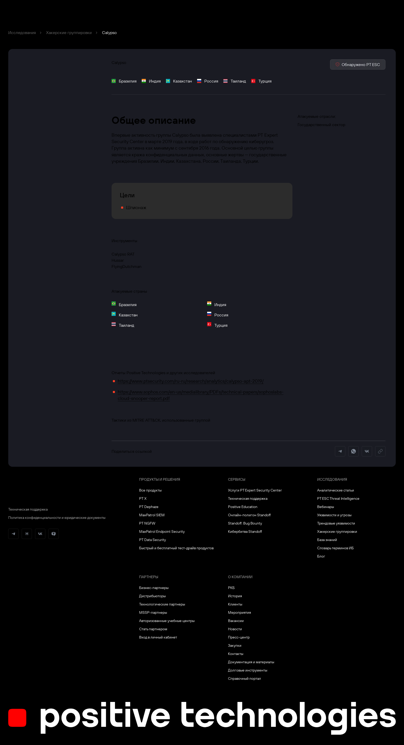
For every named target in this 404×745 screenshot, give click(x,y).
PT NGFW (147, 523)
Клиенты (235, 604)
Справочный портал (244, 678)
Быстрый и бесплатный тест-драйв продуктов (176, 548)
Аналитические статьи (335, 490)
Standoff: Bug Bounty (245, 523)
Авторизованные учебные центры (167, 620)
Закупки (234, 645)
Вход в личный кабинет (158, 637)
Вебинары (325, 506)
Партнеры (148, 577)
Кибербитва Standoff (245, 531)
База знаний (327, 539)
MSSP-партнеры (153, 612)
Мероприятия (239, 612)
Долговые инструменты (247, 670)
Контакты (235, 653)
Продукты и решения (159, 479)
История (235, 596)
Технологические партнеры (162, 604)
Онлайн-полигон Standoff (249, 515)
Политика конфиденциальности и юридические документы (56, 517)
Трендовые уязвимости (336, 523)
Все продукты (150, 490)
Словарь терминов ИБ (335, 548)
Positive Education (242, 506)
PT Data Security (152, 539)
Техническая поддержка (28, 509)
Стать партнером (153, 629)
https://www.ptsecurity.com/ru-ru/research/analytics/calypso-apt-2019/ (191, 381)
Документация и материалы (251, 662)
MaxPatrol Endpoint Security (162, 531)
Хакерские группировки (69, 32)
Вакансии (236, 620)
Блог (321, 556)
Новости (235, 629)
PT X (143, 498)
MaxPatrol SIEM (152, 515)
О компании (240, 577)
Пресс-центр (239, 637)
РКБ (231, 587)
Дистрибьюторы (152, 596)
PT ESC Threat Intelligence (338, 498)
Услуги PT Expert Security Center (255, 490)
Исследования (22, 32)
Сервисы (236, 479)
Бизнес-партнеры (154, 587)
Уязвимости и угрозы (334, 515)
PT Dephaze (148, 506)
